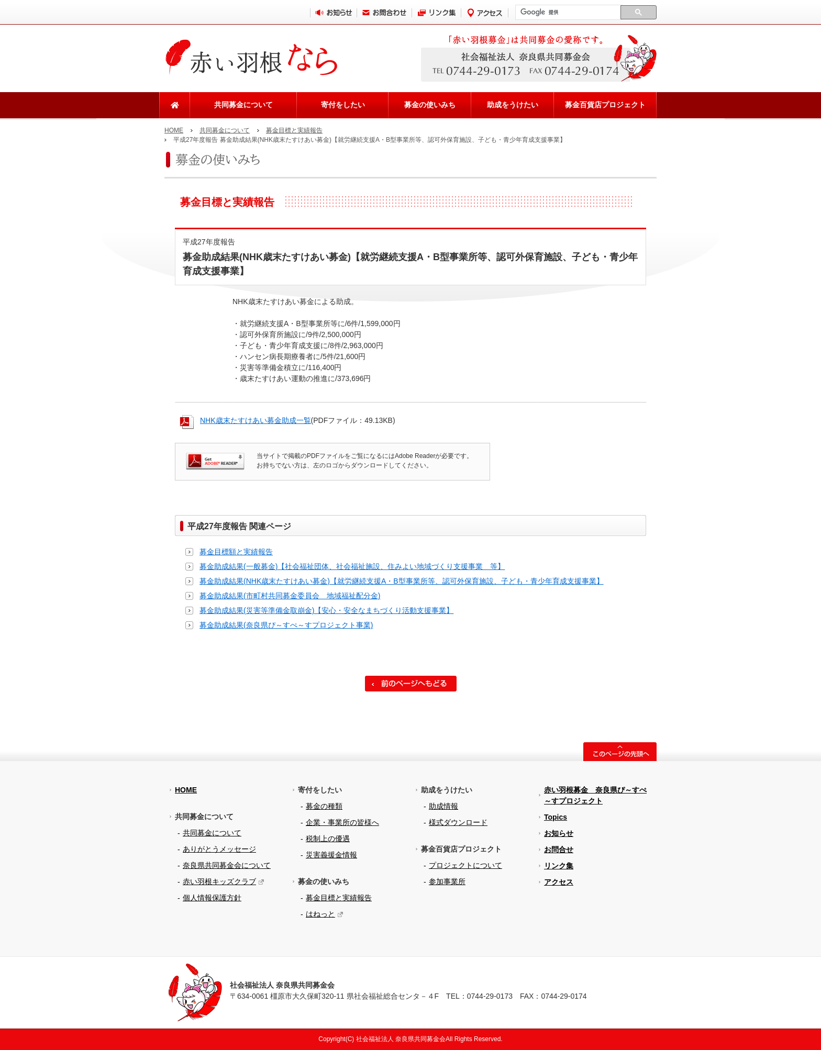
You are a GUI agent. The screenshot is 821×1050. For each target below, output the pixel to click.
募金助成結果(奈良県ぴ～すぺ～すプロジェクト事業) (286, 625)
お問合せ (558, 849)
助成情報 (443, 806)
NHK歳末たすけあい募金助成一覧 (255, 420)
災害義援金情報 (331, 855)
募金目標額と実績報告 (236, 552)
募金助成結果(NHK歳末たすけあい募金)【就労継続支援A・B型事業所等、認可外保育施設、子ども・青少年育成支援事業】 (401, 581)
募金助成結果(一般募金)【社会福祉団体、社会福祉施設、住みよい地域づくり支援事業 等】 (352, 566)
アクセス (558, 882)
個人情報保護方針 (212, 897)
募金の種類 (324, 806)
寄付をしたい (343, 104)
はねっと (320, 914)
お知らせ (558, 833)
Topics (555, 817)
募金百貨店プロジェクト (605, 104)
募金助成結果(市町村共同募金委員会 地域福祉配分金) (289, 595)
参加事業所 (447, 881)
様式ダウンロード (458, 822)
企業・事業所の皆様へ (342, 822)
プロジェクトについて (465, 865)
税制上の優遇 (328, 838)
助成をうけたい (512, 104)
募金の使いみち (430, 104)
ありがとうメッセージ (219, 849)
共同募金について (243, 104)
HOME (173, 130)
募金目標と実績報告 (294, 130)
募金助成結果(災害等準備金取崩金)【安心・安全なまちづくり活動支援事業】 (326, 610)
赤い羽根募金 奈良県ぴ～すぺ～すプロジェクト (595, 795)
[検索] (567, 12)
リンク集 (558, 866)
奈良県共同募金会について (227, 865)
